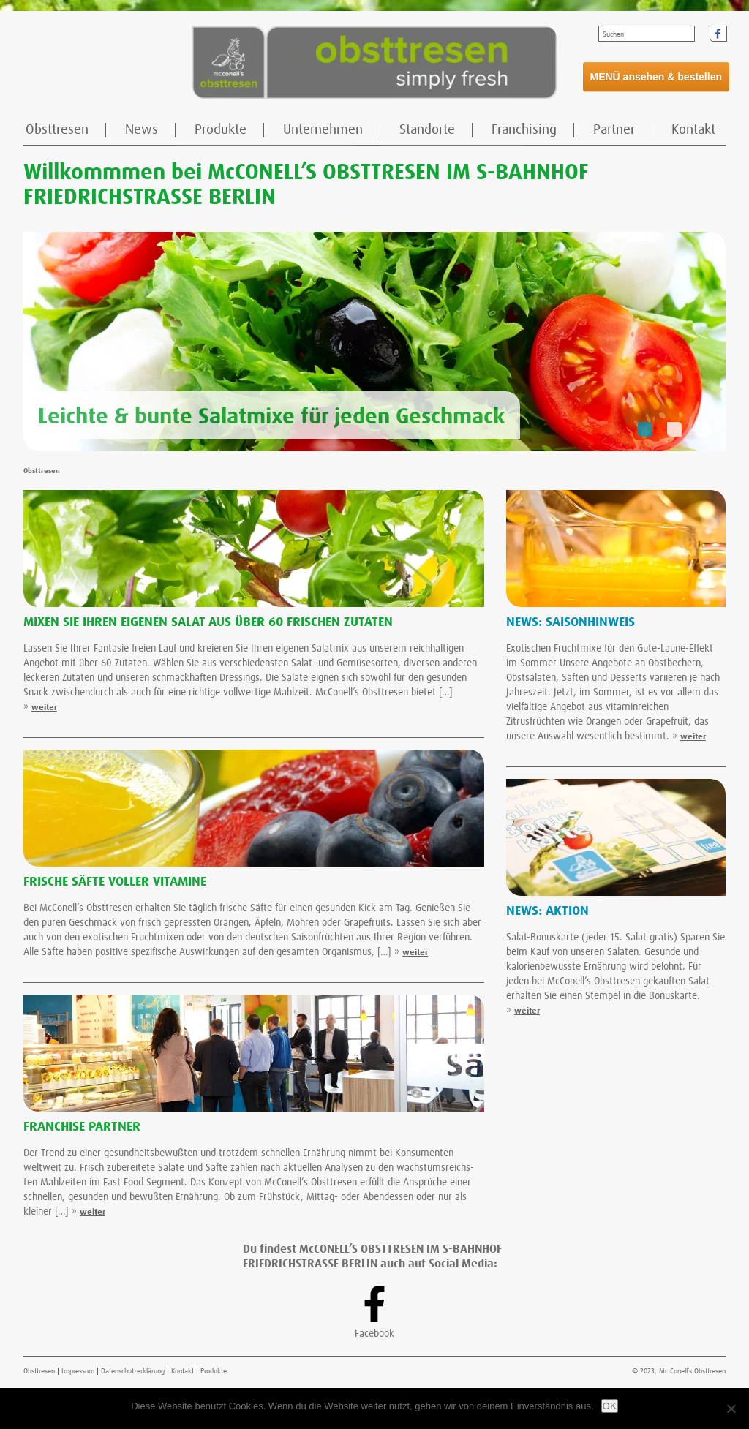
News (141, 130)
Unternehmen (323, 130)
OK (610, 1405)
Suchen (613, 34)
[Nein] (730, 1408)
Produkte (220, 130)
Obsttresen (57, 130)
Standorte (427, 130)
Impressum (77, 1371)
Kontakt (693, 130)
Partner (614, 130)
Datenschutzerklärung (133, 1371)
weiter (44, 708)
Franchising (524, 130)
